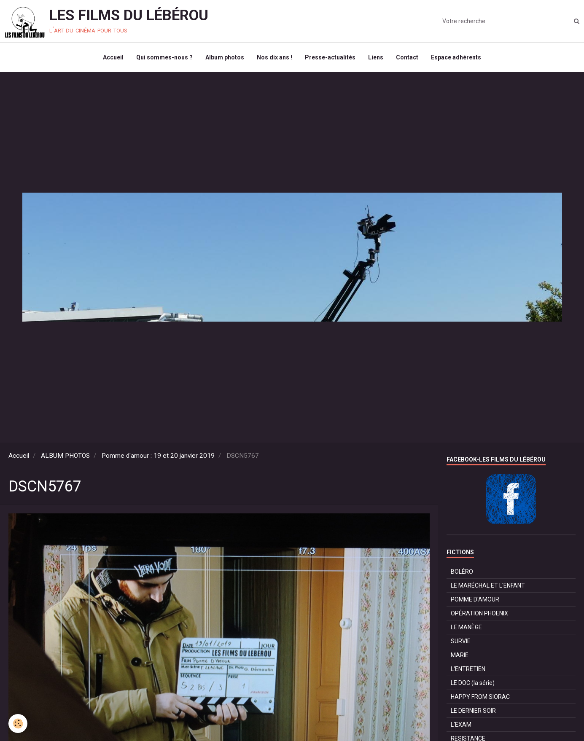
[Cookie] (17, 723)
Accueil (113, 57)
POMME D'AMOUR (475, 599)
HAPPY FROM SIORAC (480, 696)
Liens (375, 57)
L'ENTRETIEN (468, 669)
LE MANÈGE (466, 627)
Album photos (224, 57)
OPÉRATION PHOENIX (479, 613)
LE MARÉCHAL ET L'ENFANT (488, 585)
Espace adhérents (456, 57)
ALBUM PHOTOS (65, 455)
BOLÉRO (462, 571)
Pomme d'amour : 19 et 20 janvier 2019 (158, 455)
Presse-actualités (330, 57)
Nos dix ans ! (274, 57)
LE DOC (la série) (473, 682)
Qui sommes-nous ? (164, 57)
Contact (407, 57)
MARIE (459, 655)
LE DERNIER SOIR (473, 710)
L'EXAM (461, 724)
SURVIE (461, 641)
